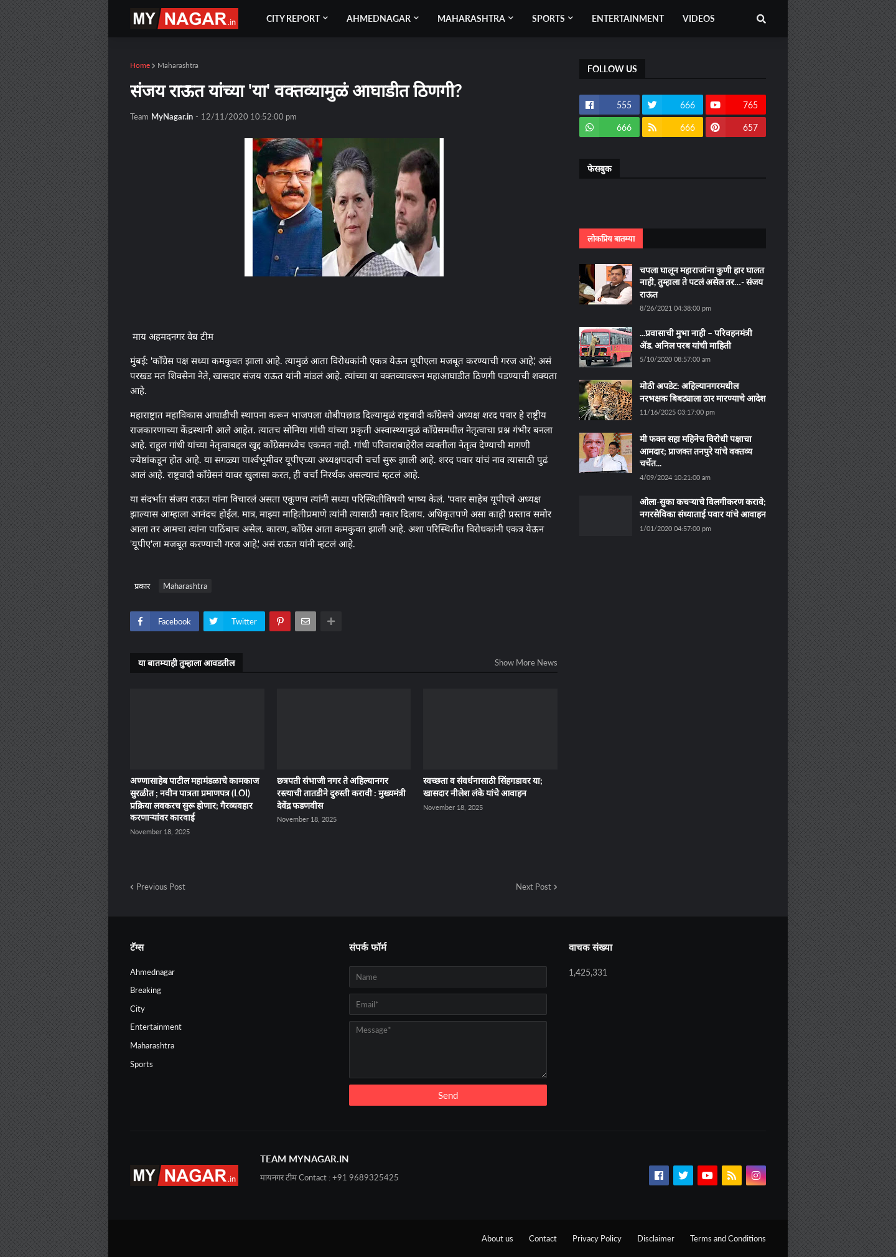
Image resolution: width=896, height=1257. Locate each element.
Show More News (526, 662)
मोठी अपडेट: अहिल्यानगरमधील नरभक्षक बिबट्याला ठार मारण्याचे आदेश (703, 391)
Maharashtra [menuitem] (471, 18)
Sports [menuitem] (548, 18)
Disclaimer (655, 1238)
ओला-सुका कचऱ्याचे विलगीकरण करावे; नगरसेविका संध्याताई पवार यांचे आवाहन (703, 507)
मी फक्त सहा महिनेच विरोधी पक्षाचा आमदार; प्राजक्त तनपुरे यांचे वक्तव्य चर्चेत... (696, 450)
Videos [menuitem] (699, 18)
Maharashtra (177, 65)
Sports (141, 1064)
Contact (543, 1238)
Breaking (145, 990)
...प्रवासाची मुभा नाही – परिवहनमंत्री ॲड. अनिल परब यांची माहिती (696, 339)
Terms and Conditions (728, 1238)
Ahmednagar (152, 972)
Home (140, 65)
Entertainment (156, 1027)
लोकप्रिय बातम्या (611, 238)
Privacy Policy (597, 1238)
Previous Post (160, 887)
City (137, 1009)
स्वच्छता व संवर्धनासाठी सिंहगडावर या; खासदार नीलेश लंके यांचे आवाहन (483, 786)
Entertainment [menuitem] (628, 18)
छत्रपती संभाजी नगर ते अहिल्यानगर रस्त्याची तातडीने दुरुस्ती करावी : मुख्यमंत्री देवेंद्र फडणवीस (341, 792)
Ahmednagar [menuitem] (379, 18)
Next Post (533, 887)
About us (497, 1238)
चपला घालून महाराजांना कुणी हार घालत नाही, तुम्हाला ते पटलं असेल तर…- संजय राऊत (702, 282)
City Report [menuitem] (293, 18)
